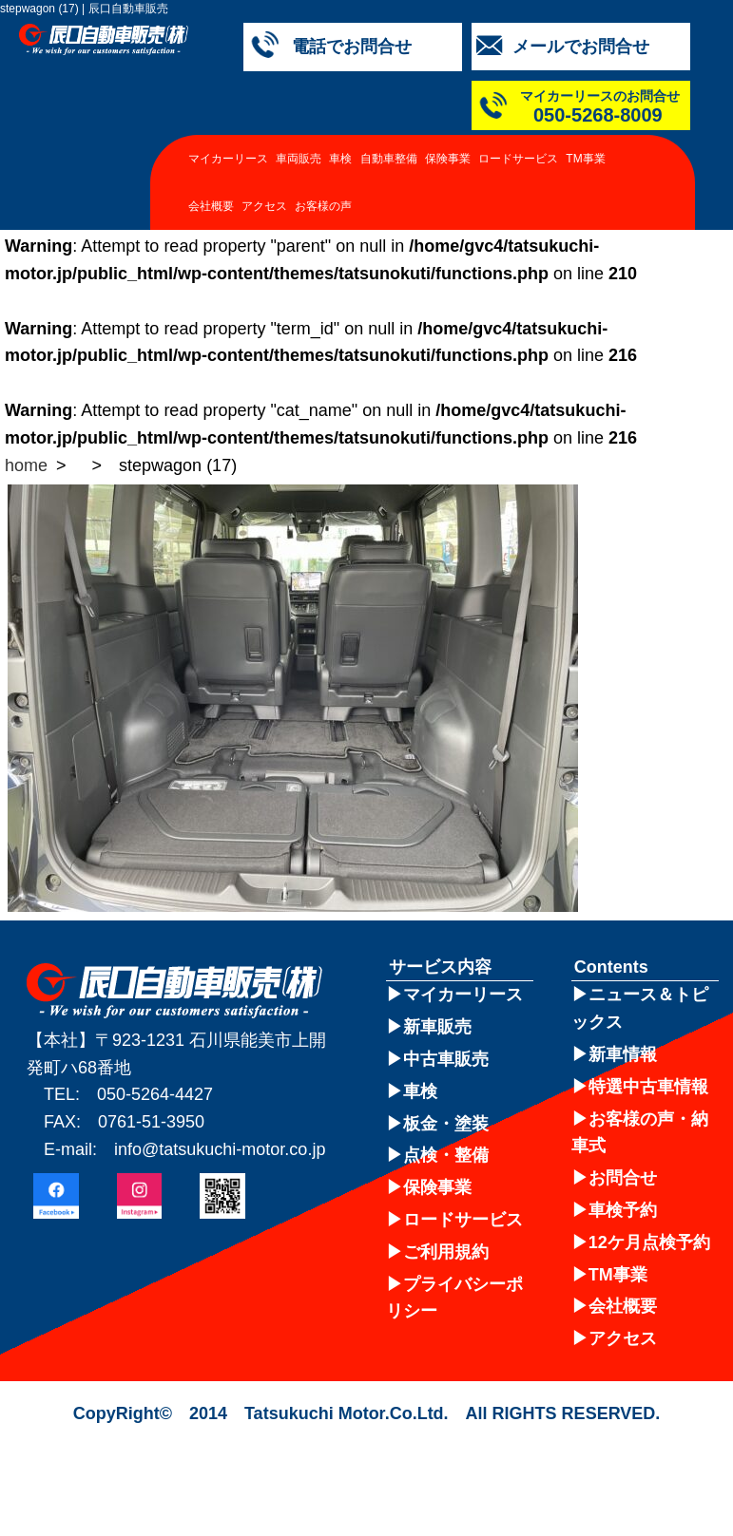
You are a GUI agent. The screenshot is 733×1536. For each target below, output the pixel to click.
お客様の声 (323, 206)
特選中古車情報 (648, 1086)
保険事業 (448, 158)
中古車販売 (446, 1059)
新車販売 (437, 1026)
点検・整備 (446, 1155)
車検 (340, 158)
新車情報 (622, 1054)
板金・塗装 (446, 1123)
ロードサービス (518, 158)
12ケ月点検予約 (649, 1242)
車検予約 (622, 1210)
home (26, 465)
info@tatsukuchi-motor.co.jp (219, 1149)
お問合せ (622, 1177)
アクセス (264, 206)
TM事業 (585, 158)
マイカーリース (228, 158)
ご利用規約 (446, 1251)
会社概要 (211, 206)
